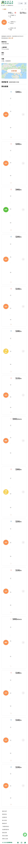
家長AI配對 (5, 835)
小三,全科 (11, 13)
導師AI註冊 (5, 838)
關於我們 (4, 811)
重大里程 (4, 820)
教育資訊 (4, 814)
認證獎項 (4, 817)
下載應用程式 (5, 826)
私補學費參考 (5, 829)
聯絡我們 (4, 823)
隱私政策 (4, 832)
